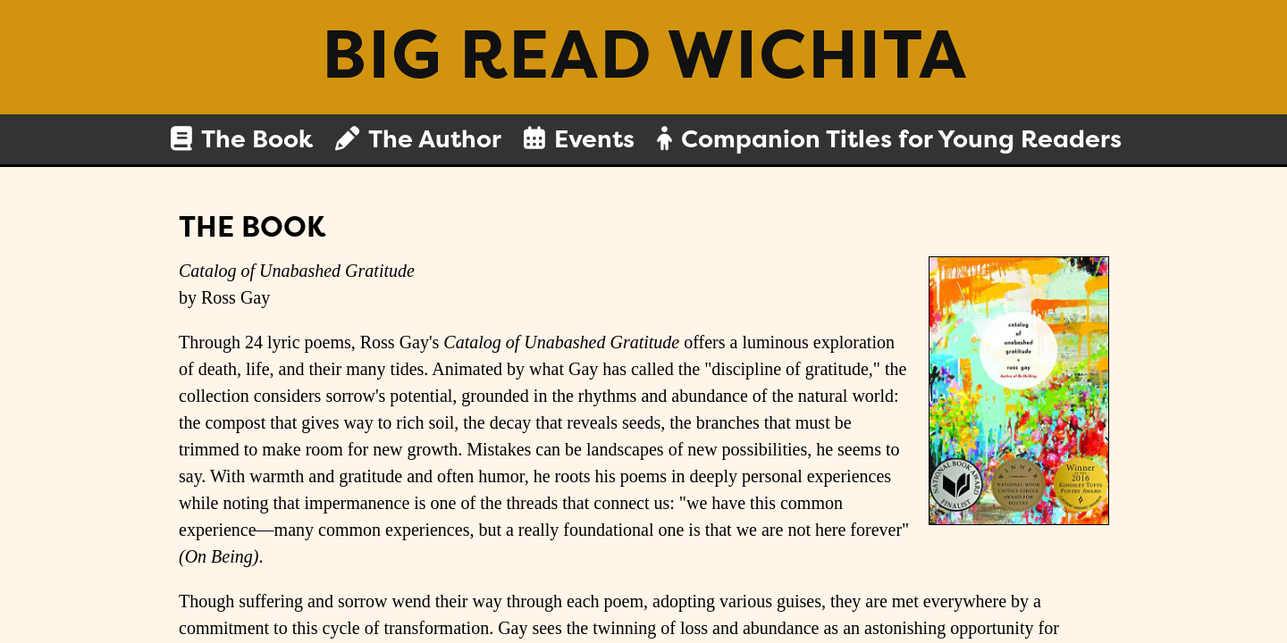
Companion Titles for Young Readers (901, 139)
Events (594, 139)
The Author (434, 139)
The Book (257, 139)
